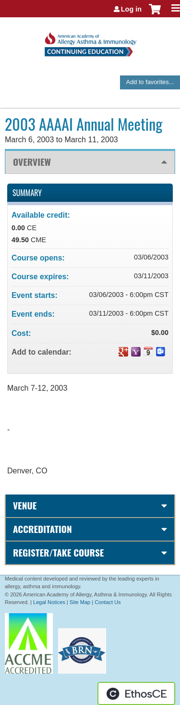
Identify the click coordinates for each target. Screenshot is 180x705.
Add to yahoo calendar (136, 352)
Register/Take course (58, 552)
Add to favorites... (150, 82)
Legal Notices (49, 602)
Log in (131, 9)
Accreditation (42, 529)
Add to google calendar (123, 352)
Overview (32, 162)
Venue (24, 505)
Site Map (80, 602)
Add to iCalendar (148, 351)
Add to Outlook (161, 352)
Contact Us (107, 602)
